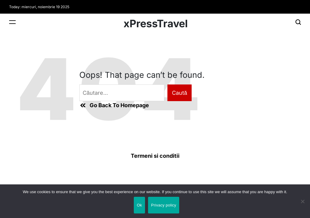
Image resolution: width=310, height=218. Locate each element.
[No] (302, 206)
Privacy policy (163, 205)
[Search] (298, 22)
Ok (139, 205)
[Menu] (12, 22)
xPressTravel (156, 23)
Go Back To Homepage (114, 105)
